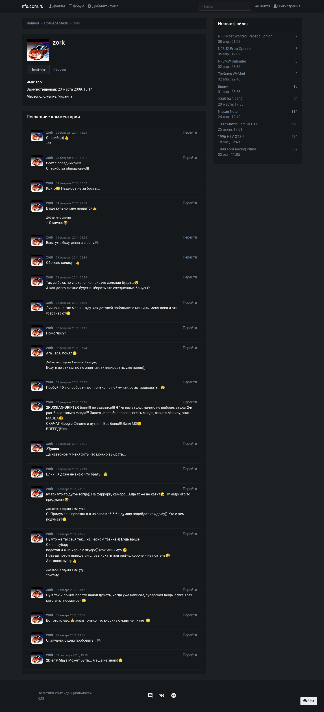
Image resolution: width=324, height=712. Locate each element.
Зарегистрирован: (42, 89)
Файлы (57, 6)
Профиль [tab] (38, 69)
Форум (76, 6)
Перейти (190, 132)
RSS (41, 698)
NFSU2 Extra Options (234, 49)
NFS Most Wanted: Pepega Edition (245, 36)
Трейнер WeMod (231, 74)
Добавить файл (103, 6)
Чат (308, 701)
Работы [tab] (59, 69)
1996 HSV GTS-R (231, 137)
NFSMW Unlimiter (232, 61)
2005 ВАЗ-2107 (230, 99)
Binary (223, 86)
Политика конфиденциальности (65, 693)
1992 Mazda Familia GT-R (238, 124)
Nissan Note (228, 111)
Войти (262, 6)
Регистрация (287, 6)
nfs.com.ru (32, 6)
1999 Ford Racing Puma (237, 149)
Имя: (31, 82)
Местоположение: (42, 96)
